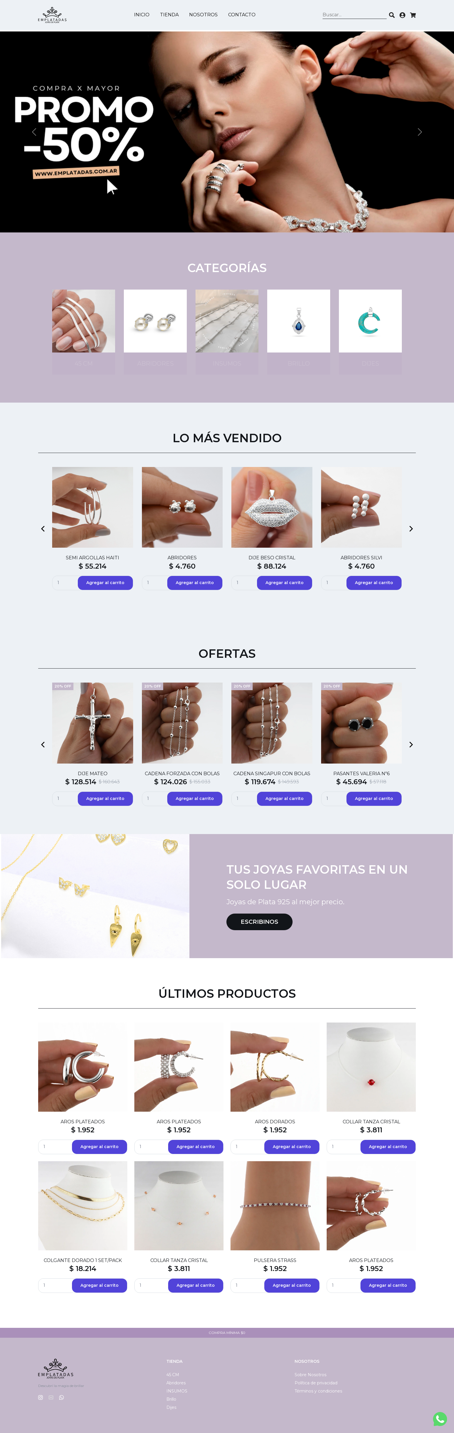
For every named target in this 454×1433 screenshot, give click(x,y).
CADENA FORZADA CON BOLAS (182, 773)
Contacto (242, 15)
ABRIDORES (182, 557)
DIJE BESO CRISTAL (272, 557)
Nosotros (204, 15)
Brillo (171, 1399)
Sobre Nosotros (310, 1374)
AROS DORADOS (275, 1121)
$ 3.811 (371, 1130)
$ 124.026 (170, 782)
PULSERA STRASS (275, 1260)
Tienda (170, 15)
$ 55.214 (93, 566)
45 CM (172, 1374)
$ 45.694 (351, 782)
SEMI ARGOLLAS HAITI (92, 557)
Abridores (176, 1383)
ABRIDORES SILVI (361, 557)
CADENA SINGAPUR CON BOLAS (271, 773)
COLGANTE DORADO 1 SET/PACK (83, 1260)
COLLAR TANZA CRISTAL (371, 1121)
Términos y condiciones (318, 1391)
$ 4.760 (182, 566)
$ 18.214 (82, 1268)
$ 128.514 (80, 782)
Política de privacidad (316, 1383)
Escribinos (259, 921)
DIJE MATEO (93, 773)
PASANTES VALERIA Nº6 (361, 773)
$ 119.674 (260, 782)
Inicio (142, 15)
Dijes (171, 1407)
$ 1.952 (82, 1130)
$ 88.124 (271, 566)
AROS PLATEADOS (83, 1121)
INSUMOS (176, 1391)
